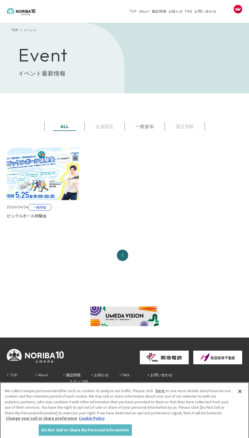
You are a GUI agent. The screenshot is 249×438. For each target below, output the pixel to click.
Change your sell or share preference (41, 421)
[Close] (240, 394)
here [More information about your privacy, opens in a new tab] (160, 393)
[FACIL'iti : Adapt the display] (238, 9)
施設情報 (159, 11)
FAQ (188, 11)
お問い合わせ (205, 11)
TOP (133, 11)
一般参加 (145, 126)
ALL (64, 126)
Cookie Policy (92, 421)
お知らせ (176, 11)
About (144, 11)
